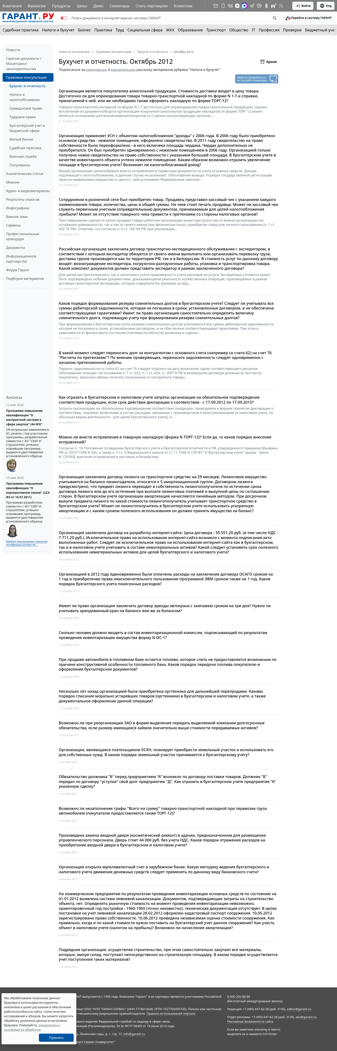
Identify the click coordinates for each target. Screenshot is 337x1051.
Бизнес (84, 29)
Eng (326, 5)
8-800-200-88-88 (238, 996)
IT (253, 29)
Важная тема (17, 216)
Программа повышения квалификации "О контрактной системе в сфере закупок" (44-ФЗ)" (24, 417)
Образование (190, 29)
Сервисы (13, 225)
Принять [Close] (56, 1037)
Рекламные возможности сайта (250, 1021)
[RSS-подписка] (281, 5)
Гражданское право (25, 108)
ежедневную (96, 69)
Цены (82, 5)
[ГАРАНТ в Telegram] (251, 5)
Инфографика (17, 208)
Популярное (19, 165)
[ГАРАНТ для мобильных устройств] (223, 5)
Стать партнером (152, 5)
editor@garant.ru (299, 1009)
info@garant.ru (134, 1034)
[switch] (63, 18)
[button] (308, 18)
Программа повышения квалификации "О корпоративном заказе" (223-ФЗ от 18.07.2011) (28, 490)
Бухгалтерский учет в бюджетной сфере (27, 128)
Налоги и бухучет (58, 29)
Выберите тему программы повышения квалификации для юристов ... (26, 543)
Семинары (119, 5)
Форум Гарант (17, 270)
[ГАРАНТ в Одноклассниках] (266, 5)
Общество (238, 29)
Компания (12, 5)
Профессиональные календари (22, 236)
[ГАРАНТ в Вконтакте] (230, 5)
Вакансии (37, 5)
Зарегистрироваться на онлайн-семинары (251, 79)
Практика (103, 29)
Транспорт (216, 29)
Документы (15, 247)
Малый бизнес (21, 139)
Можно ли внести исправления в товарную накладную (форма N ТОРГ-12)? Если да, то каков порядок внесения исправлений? (165, 439)
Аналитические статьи (24, 173)
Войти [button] (303, 5)
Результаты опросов (22, 199)
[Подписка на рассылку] (215, 5)
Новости (13, 49)
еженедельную (123, 69)
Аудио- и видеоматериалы (28, 190)
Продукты (61, 5)
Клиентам (183, 5)
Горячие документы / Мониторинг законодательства (23, 63)
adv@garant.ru (306, 1017)
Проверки (292, 29)
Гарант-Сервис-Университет (93, 1042)
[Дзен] (237, 6)
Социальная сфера (145, 29)
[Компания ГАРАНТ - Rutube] (273, 5)
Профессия (269, 29)
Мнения (12, 182)
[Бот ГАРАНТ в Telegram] (259, 5)
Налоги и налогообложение (24, 97)
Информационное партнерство (21, 259)
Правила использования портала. (171, 1013)
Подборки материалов (25, 278)
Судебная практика (21, 29)
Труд (120, 29)
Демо (98, 5)
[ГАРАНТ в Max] (244, 6)
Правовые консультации (26, 77)
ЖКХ (170, 29)
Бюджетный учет (320, 29)
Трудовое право (22, 117)
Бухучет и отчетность (27, 86)
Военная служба (23, 156)
